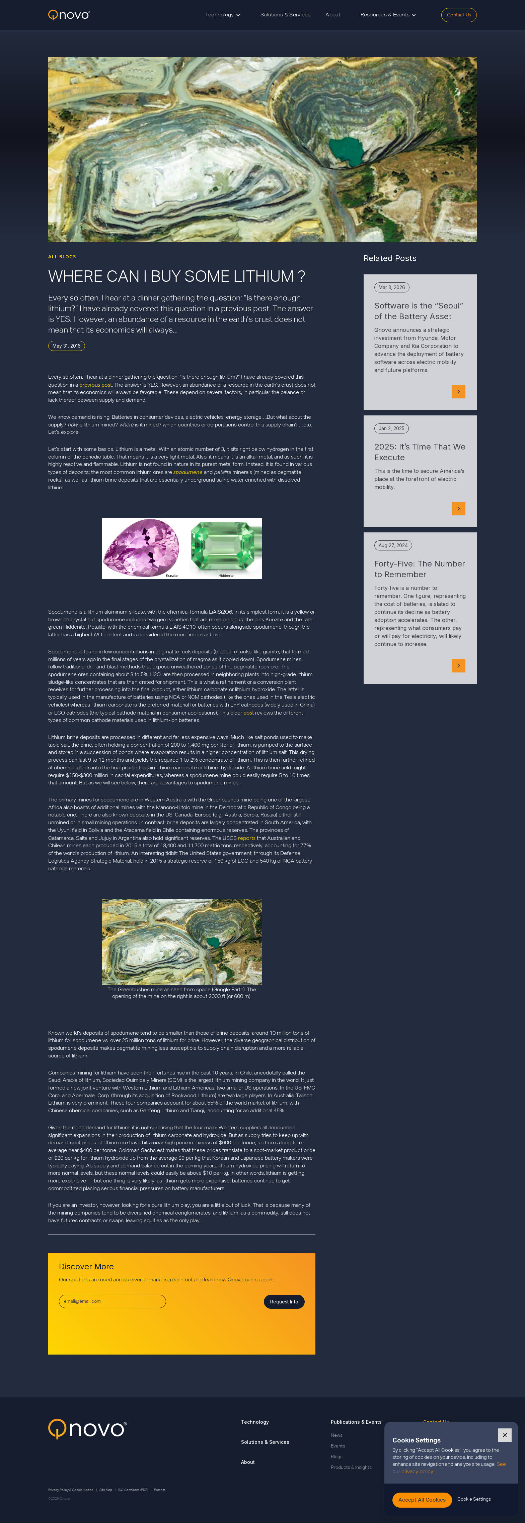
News (337, 1435)
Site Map (105, 1490)
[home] (69, 15)
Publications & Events (356, 1422)
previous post (95, 385)
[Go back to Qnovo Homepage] (87, 1445)
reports (246, 838)
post (248, 713)
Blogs (337, 1456)
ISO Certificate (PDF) (133, 1490)
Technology (255, 1422)
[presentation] (110, 1328)
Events (338, 1446)
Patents (159, 1490)
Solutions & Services (285, 15)
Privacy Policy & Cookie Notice (70, 1490)
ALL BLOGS (62, 256)
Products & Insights (351, 1467)
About (332, 15)
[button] (223, 15)
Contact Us (459, 15)
